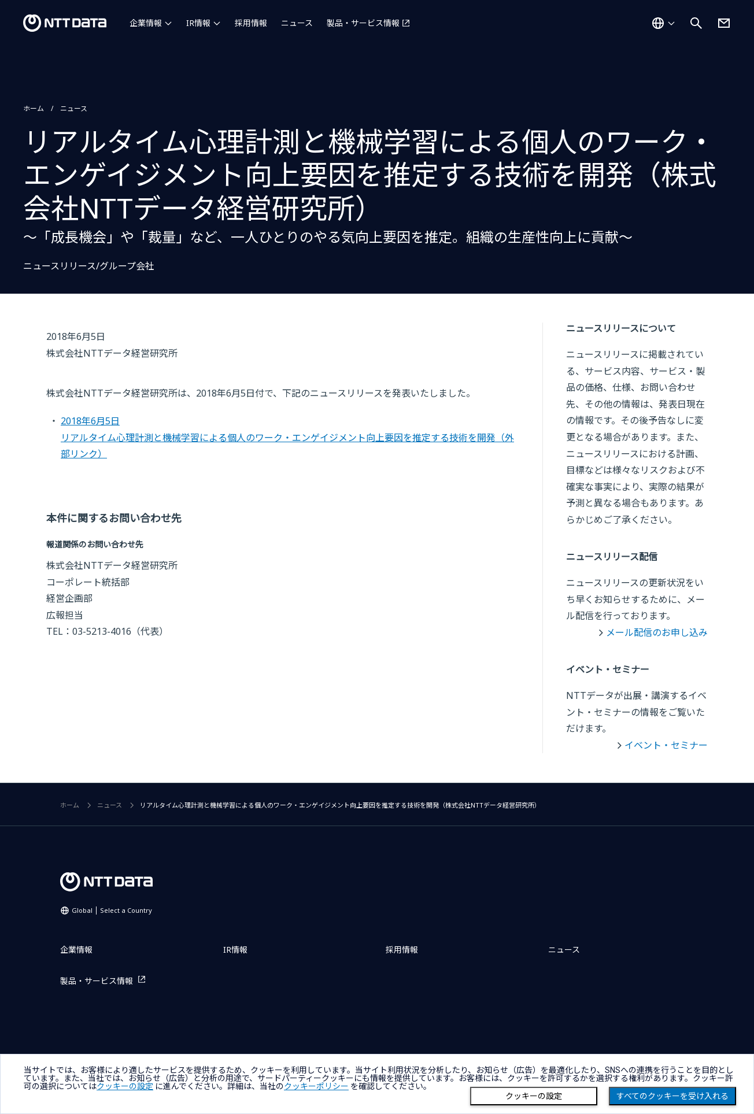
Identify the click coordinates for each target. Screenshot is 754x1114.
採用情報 (251, 22)
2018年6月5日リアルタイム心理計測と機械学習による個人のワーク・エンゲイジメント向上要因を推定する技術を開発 (287, 437)
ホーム (33, 108)
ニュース (297, 22)
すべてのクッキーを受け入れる (672, 1096)
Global (112, 910)
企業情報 (146, 22)
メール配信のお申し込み (657, 632)
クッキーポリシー (316, 1086)
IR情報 (198, 22)
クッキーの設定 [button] (125, 1086)
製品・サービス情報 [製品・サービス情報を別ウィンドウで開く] (363, 22)
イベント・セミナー (666, 745)
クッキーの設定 (533, 1096)
